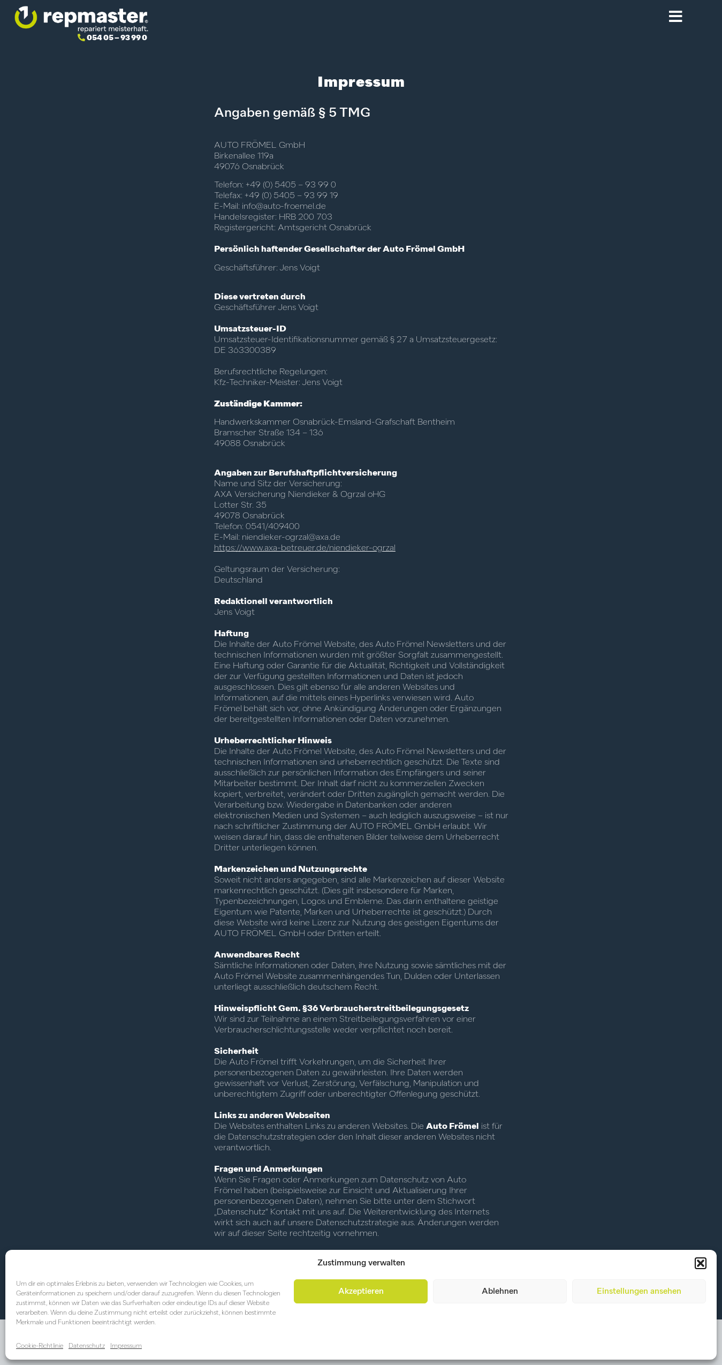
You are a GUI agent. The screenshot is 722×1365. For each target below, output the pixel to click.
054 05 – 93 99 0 (117, 38)
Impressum (126, 1346)
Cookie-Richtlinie (39, 1346)
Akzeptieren (361, 1291)
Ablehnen (500, 1291)
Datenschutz (87, 1346)
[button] (700, 1263)
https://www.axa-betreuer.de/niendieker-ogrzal (305, 548)
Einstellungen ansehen (639, 1291)
